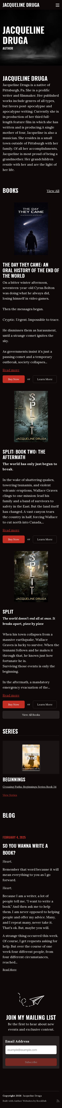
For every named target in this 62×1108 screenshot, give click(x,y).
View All (53, 191)
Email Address (17, 1041)
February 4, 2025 (14, 837)
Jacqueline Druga (21, 4)
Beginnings (14, 779)
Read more (11, 370)
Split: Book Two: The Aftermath (24, 454)
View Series (10, 795)
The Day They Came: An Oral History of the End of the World (31, 270)
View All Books (31, 714)
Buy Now (13, 379)
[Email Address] (31, 1049)
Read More (10, 969)
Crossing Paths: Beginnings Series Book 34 (29, 786)
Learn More (44, 379)
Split (8, 611)
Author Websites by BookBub (30, 1100)
